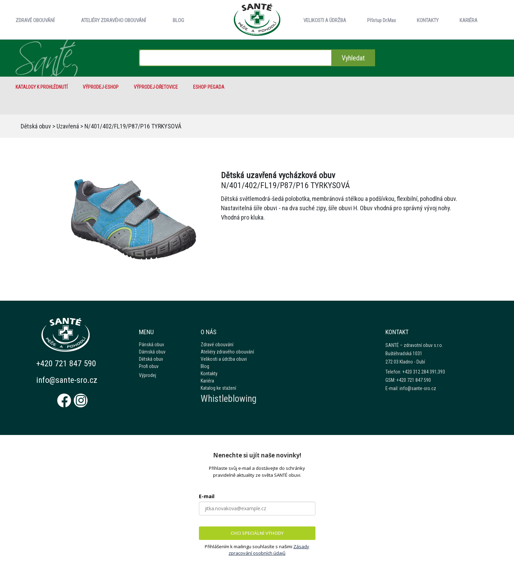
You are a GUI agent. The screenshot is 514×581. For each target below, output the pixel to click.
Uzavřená (68, 126)
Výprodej (147, 375)
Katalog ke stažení (218, 388)
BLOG (178, 20)
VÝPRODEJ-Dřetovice (156, 87)
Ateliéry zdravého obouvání (227, 352)
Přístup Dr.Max (381, 20)
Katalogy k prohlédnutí (42, 87)
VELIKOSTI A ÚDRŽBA (324, 20)
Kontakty (209, 373)
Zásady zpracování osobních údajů (269, 549)
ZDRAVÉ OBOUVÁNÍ (35, 20)
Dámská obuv (152, 352)
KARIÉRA (468, 20)
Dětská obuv (36, 126)
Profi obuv (149, 366)
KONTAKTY (428, 20)
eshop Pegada (208, 87)
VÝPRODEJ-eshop (101, 87)
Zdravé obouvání (217, 344)
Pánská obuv (151, 344)
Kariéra (207, 381)
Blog (205, 366)
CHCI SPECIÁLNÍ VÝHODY (257, 533)
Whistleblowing (228, 398)
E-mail (206, 496)
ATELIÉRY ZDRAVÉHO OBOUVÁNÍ (113, 20)
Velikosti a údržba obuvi (224, 359)
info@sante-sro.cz (66, 380)
